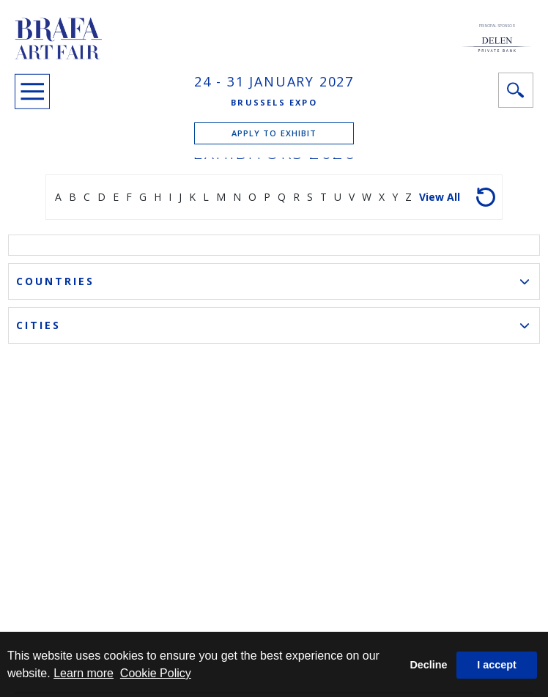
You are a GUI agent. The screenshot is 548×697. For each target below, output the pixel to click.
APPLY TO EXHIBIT (274, 133)
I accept (496, 665)
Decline (428, 665)
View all (439, 197)
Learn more (83, 673)
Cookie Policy (155, 673)
